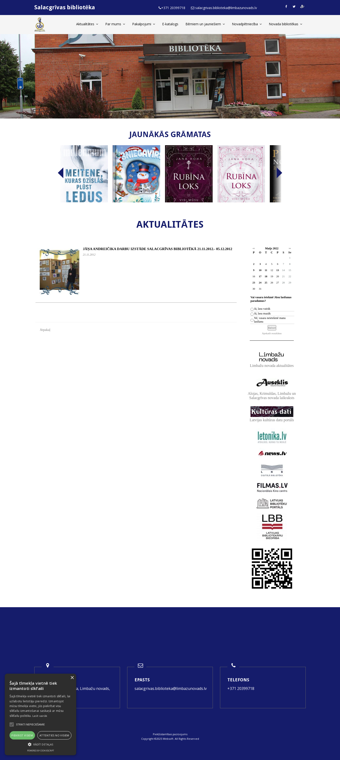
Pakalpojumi (143, 24)
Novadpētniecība (247, 24)
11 (266, 270)
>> (290, 248)
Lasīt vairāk (39, 716)
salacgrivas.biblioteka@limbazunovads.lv (171, 688)
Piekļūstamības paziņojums (170, 734)
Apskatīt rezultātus (272, 333)
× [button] (72, 678)
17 (260, 276)
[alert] (40, 714)
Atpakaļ (45, 330)
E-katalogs (170, 24)
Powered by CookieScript (40, 750)
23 (253, 282)
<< (254, 248)
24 (260, 282)
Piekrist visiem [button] (22, 735)
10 (260, 270)
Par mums (115, 24)
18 (266, 276)
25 (266, 282)
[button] (40, 744)
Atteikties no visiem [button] (54, 735)
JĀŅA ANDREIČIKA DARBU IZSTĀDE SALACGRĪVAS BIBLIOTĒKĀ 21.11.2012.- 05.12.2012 (157, 249)
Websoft (168, 738)
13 (277, 270)
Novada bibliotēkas (285, 24)
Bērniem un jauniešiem (205, 24)
